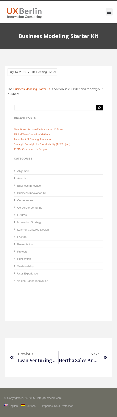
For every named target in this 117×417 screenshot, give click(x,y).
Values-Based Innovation (32, 280)
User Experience (27, 273)
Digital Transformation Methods (32, 134)
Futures (22, 215)
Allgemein (23, 171)
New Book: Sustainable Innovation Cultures (39, 129)
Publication (24, 258)
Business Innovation (29, 185)
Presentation (25, 244)
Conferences (25, 200)
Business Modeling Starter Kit (31, 89)
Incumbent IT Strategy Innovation (33, 139)
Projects (22, 251)
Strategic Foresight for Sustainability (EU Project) (42, 144)
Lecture (22, 237)
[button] (109, 12)
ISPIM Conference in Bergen (30, 149)
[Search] (99, 107)
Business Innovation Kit (31, 193)
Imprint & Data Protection (57, 406)
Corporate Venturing (29, 207)
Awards (22, 178)
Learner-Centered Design (33, 229)
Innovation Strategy (29, 222)
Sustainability (25, 266)
